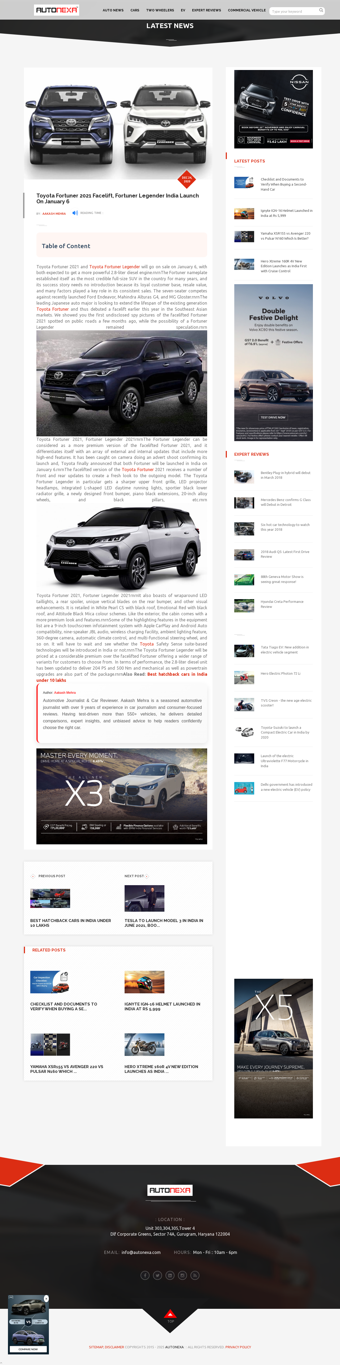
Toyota (161, 644)
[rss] (194, 1275)
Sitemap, (97, 1347)
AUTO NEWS (113, 10)
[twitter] (157, 1275)
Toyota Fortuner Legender (115, 266)
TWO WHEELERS (160, 10)
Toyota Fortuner (53, 309)
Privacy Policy (238, 1347)
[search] (321, 10)
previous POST (47, 876)
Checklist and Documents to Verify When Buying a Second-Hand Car (284, 184)
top (170, 1321)
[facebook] (145, 1275)
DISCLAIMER (115, 1347)
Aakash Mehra (55, 213)
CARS (134, 10)
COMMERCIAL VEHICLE (247, 10)
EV (183, 10)
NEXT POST (137, 876)
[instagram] (182, 1275)
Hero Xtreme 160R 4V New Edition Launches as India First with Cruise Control (284, 266)
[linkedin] (170, 1275)
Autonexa (174, 1347)
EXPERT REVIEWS (206, 10)
